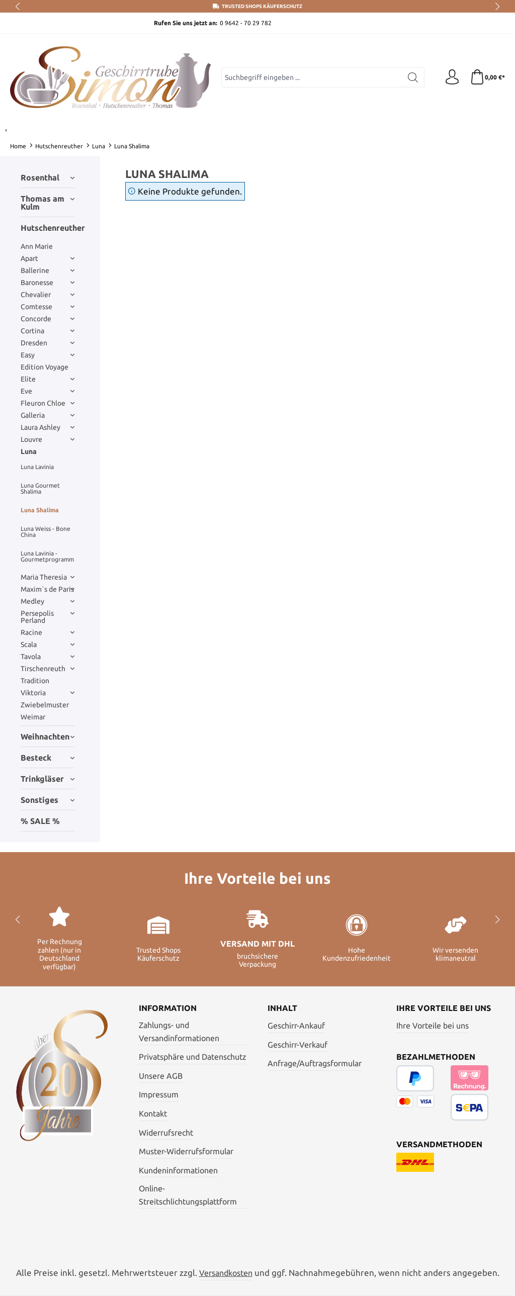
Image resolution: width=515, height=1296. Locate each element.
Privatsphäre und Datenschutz (192, 1056)
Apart (47, 258)
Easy (47, 355)
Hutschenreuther (47, 227)
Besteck (47, 757)
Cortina (47, 331)
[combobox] (311, 77)
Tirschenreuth (47, 669)
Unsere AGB (161, 1075)
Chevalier (47, 295)
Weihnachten (47, 736)
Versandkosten (225, 1272)
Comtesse (47, 307)
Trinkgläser (47, 778)
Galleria (47, 415)
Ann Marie (37, 246)
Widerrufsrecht (166, 1132)
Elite (47, 379)
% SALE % (40, 820)
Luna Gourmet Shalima (40, 488)
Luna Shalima (40, 510)
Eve (47, 391)
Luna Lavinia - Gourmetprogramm (47, 556)
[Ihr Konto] (452, 77)
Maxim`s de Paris (47, 589)
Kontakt (153, 1113)
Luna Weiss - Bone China (45, 531)
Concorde (47, 319)
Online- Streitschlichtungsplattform (188, 1195)
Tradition (35, 681)
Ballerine (47, 270)
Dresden (47, 343)
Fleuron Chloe (47, 403)
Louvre (47, 439)
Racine (47, 632)
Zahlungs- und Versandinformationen (179, 1032)
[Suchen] (413, 77)
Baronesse (47, 283)
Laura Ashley (47, 427)
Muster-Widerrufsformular (186, 1151)
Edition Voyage (44, 367)
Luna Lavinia (37, 467)
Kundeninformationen (178, 1170)
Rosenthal (47, 177)
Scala (47, 644)
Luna (29, 451)
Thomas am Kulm (47, 202)
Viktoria (47, 693)
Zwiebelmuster (45, 705)
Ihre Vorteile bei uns (432, 1025)
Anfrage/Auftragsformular (315, 1063)
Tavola (47, 657)
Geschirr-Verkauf (297, 1044)
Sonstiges (47, 799)
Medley (47, 601)
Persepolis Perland (47, 616)
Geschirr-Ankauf (296, 1025)
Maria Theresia (47, 577)
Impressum (159, 1094)
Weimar (33, 717)
